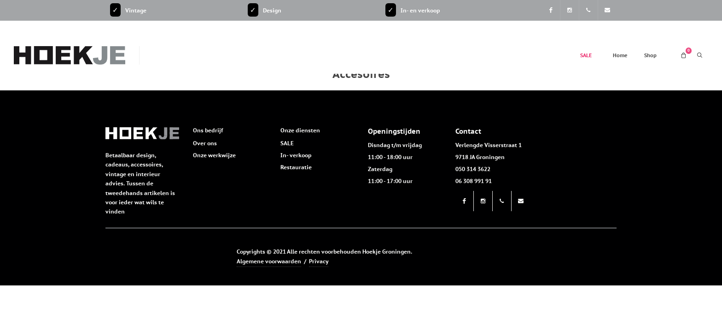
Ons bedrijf (208, 130)
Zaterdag (380, 169)
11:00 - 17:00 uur (390, 181)
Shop (650, 55)
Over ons (205, 143)
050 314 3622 (472, 169)
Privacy (318, 261)
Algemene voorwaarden (269, 261)
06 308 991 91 (473, 181)
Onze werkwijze (214, 155)
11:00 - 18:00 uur (390, 157)
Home (620, 55)
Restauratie (296, 167)
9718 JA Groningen (480, 157)
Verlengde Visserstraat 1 (488, 145)
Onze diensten (300, 130)
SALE (586, 55)
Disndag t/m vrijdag (395, 145)
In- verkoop (295, 155)
